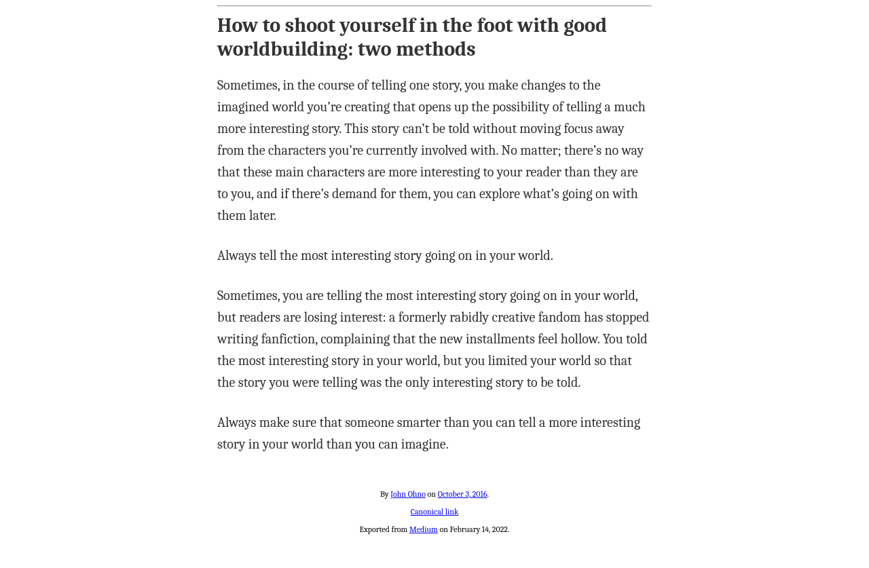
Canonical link (435, 511)
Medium (423, 529)
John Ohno (408, 494)
